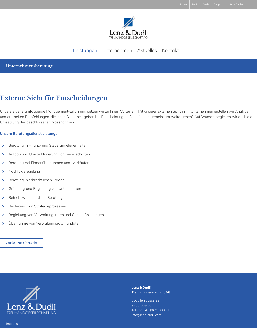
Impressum (14, 324)
